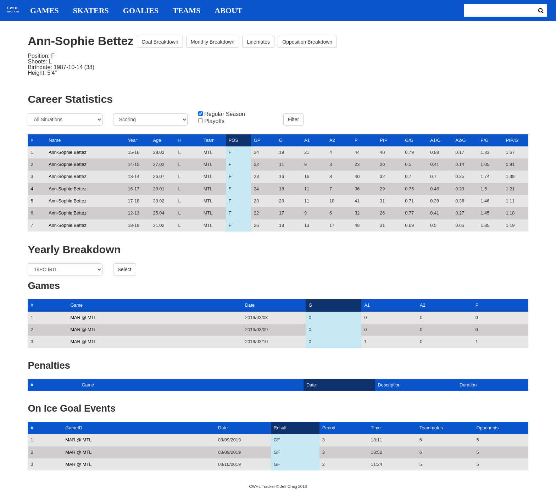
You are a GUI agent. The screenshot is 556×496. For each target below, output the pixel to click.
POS (233, 140)
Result (280, 427)
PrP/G (512, 140)
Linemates (258, 42)
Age (157, 140)
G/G (409, 140)
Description (389, 385)
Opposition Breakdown (307, 42)
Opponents (488, 427)
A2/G (460, 140)
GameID (73, 427)
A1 (307, 140)
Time (376, 427)
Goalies (141, 11)
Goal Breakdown (159, 42)
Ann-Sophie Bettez (68, 152)
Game (76, 305)
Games (44, 11)
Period (328, 427)
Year (132, 140)
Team (209, 140)
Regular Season (224, 114)
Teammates (431, 427)
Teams (186, 11)
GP (257, 140)
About (228, 11)
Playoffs (214, 121)
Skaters (91, 11)
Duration (468, 385)
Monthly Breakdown (212, 42)
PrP (383, 140)
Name (55, 140)
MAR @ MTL (83, 317)
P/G (484, 140)
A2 (332, 140)
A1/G (435, 140)
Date (250, 305)
